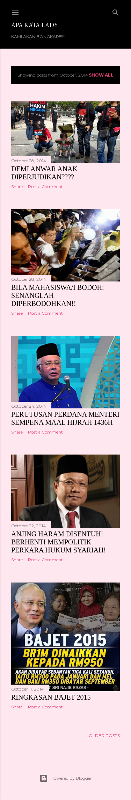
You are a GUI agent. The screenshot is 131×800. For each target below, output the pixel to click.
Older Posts (104, 735)
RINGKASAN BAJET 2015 (50, 697)
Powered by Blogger (65, 778)
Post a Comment (45, 186)
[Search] (115, 11)
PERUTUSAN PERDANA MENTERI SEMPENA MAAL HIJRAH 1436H (65, 418)
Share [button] (17, 186)
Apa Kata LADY (34, 25)
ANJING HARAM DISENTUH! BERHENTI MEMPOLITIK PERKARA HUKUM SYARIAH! (58, 542)
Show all (101, 75)
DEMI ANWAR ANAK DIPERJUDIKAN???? (44, 173)
